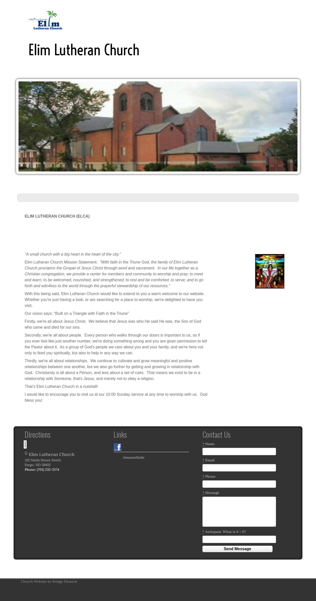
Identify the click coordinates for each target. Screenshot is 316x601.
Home (101, 19)
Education (228, 19)
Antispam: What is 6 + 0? (224, 531)
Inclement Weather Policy (174, 19)
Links (208, 19)
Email (208, 460)
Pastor (118, 19)
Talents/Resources (260, 19)
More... (289, 19)
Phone (209, 476)
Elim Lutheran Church (83, 50)
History (138, 19)
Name (208, 444)
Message (210, 492)
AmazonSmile (129, 458)
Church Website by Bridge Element (49, 581)
